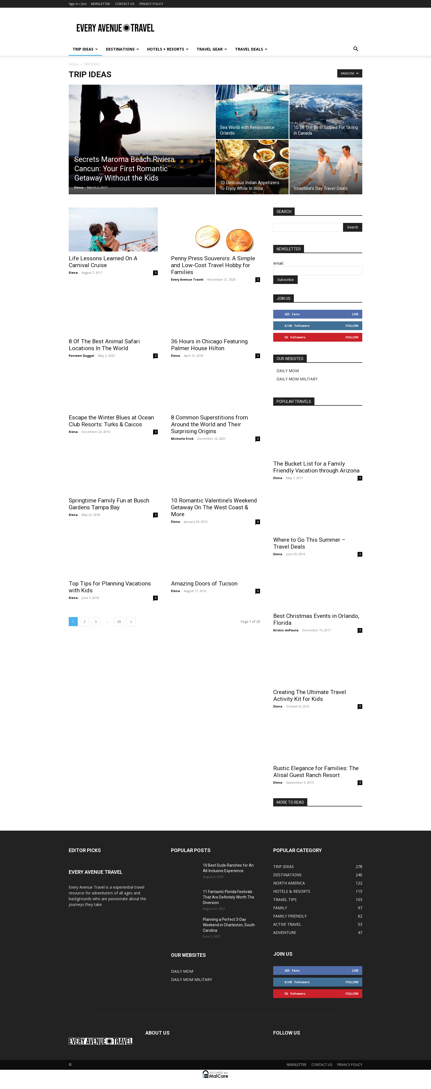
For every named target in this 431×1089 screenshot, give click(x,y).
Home (73, 64)
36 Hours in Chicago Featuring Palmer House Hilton (209, 345)
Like (355, 314)
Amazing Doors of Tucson (204, 583)
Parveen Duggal (81, 355)
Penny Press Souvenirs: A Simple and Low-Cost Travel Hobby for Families (213, 265)
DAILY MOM (288, 370)
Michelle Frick (182, 438)
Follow (352, 326)
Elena (78, 187)
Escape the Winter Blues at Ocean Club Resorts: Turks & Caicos (111, 421)
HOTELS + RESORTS (168, 49)
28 (119, 621)
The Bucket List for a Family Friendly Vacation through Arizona (316, 467)
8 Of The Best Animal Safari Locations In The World (104, 345)
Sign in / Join (78, 4)
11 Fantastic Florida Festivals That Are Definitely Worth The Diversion (228, 897)
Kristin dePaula (286, 630)
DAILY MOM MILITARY (297, 379)
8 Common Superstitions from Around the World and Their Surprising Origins (209, 424)
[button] (355, 49)
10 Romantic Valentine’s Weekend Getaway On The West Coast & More (214, 507)
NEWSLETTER (100, 4)
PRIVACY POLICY (151, 4)
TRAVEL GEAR (212, 49)
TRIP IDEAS (85, 49)
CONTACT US (124, 4)
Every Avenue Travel (187, 279)
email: (278, 263)
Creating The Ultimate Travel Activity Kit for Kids (309, 695)
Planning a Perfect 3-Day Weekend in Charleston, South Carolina (229, 925)
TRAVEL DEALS (251, 49)
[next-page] (131, 621)
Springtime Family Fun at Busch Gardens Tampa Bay (109, 504)
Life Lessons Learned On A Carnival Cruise (103, 262)
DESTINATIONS (122, 49)
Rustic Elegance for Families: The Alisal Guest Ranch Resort (316, 771)
